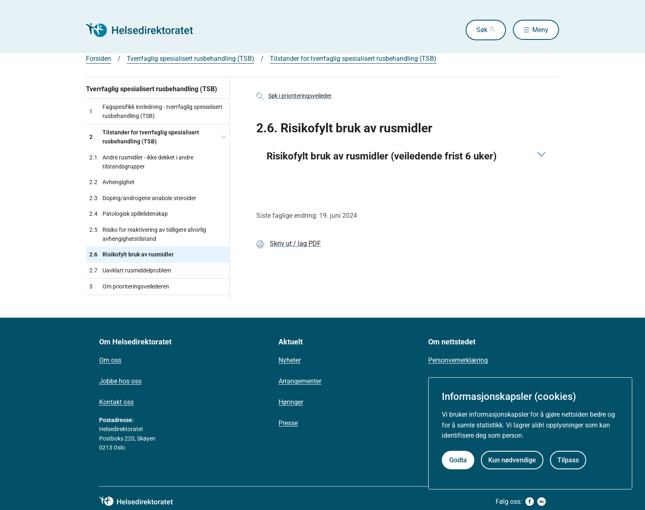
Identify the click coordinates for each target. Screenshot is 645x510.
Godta (458, 460)
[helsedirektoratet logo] (142, 501)
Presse (288, 423)
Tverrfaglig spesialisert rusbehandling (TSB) (190, 58)
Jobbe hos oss (120, 381)
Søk (481, 30)
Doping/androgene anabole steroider (142, 198)
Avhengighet (112, 182)
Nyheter (289, 360)
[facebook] (529, 501)
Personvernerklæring (458, 360)
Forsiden (98, 58)
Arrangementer (299, 381)
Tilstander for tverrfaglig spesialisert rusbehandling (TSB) (353, 58)
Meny (540, 30)
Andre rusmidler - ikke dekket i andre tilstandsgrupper (141, 162)
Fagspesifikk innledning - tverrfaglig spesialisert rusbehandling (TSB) (156, 111)
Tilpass (568, 460)
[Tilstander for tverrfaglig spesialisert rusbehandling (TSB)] (224, 137)
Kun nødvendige (512, 460)
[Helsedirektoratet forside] (145, 30)
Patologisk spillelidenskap (128, 213)
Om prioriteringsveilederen (129, 286)
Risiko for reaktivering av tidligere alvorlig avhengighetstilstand (147, 234)
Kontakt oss (116, 402)
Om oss (110, 360)
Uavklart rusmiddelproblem (130, 270)
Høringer (290, 402)
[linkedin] (541, 501)
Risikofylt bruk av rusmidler (131, 254)
